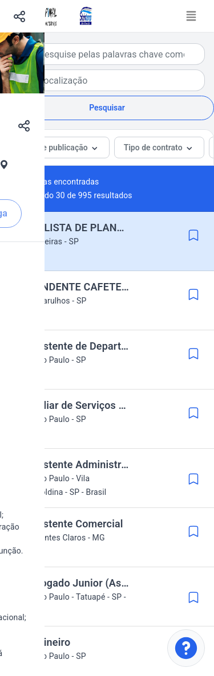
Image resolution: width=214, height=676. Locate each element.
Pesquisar (107, 107)
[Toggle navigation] (191, 16)
